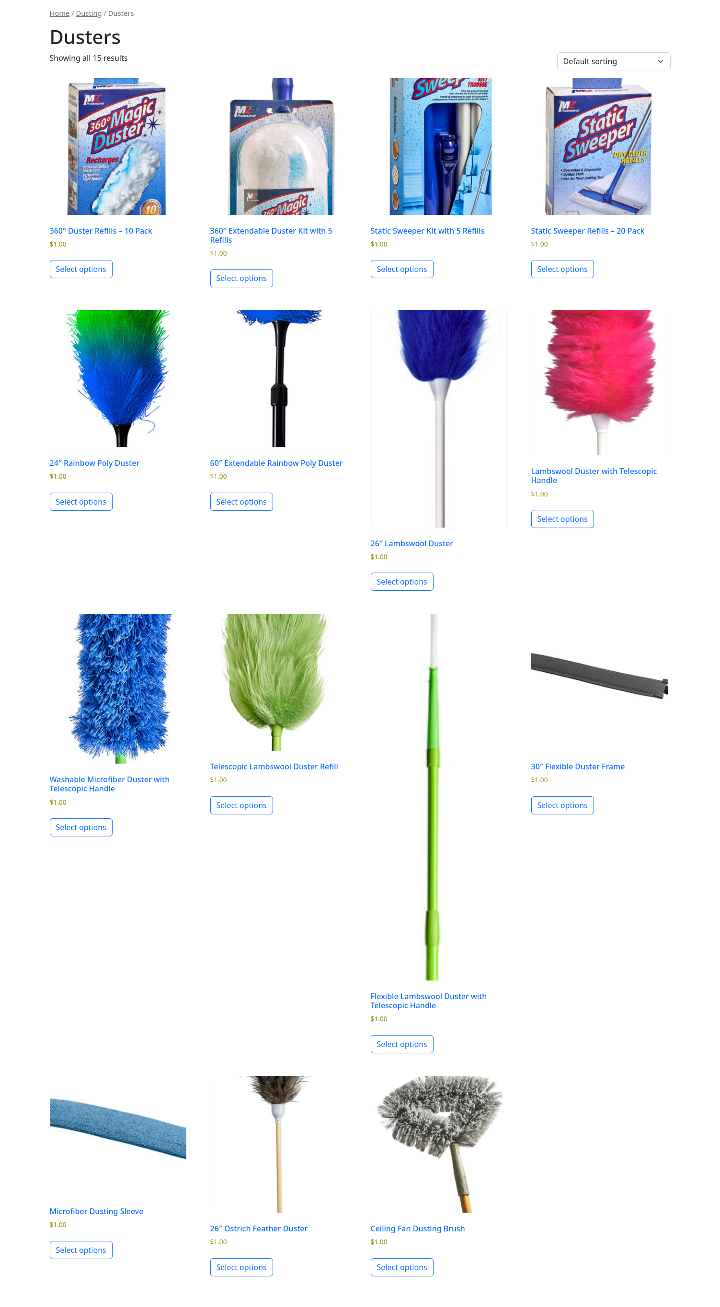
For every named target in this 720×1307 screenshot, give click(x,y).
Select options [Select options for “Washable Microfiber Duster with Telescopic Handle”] (81, 827)
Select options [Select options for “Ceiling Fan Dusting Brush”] (402, 1267)
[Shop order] (614, 61)
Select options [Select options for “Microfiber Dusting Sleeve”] (81, 1250)
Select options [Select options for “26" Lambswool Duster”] (402, 581)
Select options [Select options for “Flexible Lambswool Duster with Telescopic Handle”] (402, 1044)
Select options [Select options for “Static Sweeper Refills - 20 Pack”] (562, 269)
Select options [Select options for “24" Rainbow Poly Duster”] (81, 501)
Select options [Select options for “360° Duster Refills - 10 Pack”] (81, 269)
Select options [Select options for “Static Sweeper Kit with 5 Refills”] (402, 269)
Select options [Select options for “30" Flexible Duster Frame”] (562, 805)
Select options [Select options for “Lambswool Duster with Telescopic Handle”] (562, 519)
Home (60, 13)
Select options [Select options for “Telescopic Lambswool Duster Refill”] (242, 805)
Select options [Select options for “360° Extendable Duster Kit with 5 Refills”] (242, 278)
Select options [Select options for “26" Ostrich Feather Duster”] (242, 1267)
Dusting (89, 13)
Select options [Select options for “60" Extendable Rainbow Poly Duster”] (242, 501)
